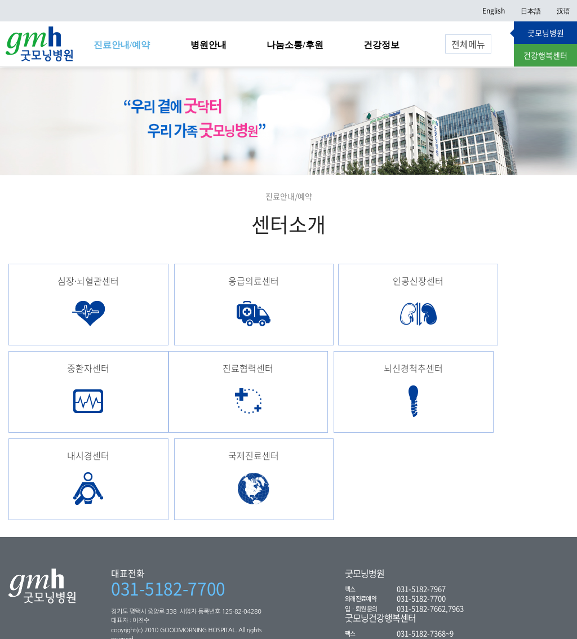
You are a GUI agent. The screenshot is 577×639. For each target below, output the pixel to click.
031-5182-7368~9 (425, 553)
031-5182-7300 (421, 562)
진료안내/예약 (122, 45)
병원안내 (208, 45)
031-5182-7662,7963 (430, 528)
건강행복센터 (545, 55)
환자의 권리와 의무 (92, 620)
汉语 (563, 11)
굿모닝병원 (545, 32)
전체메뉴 (468, 44)
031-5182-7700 (168, 508)
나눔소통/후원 (295, 45)
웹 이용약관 (209, 620)
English (493, 11)
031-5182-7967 (421, 508)
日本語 (531, 11)
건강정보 (381, 45)
